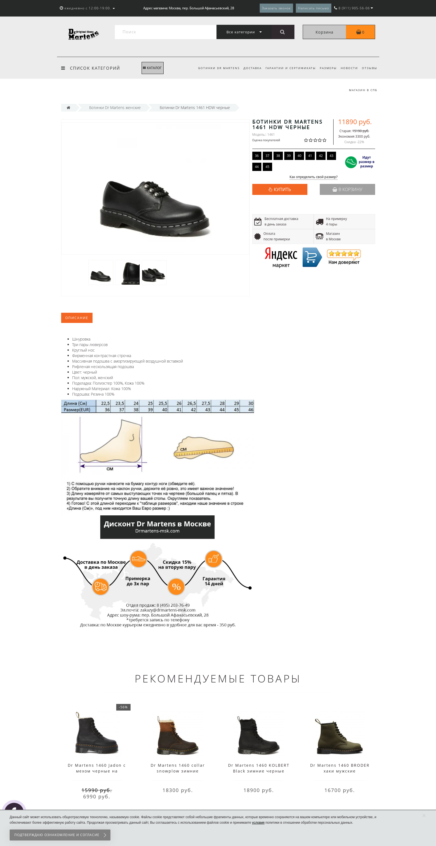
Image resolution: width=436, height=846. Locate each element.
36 (257, 155)
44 (257, 166)
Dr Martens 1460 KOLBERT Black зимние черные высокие (258, 771)
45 (267, 166)
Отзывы (369, 68)
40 (299, 155)
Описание (76, 317)
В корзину (347, 189)
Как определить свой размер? (313, 177)
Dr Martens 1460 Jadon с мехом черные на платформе (97, 771)
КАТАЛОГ (152, 68)
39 (289, 155)
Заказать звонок (276, 8)
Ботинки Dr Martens (214, 68)
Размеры (326, 68)
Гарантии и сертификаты (288, 68)
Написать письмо (313, 8)
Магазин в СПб (363, 90)
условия (258, 823)
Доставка (249, 68)
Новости (348, 68)
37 (267, 155)
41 (310, 155)
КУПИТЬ (282, 189)
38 (278, 155)
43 (332, 155)
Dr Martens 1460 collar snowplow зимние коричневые (178, 771)
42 (321, 155)
